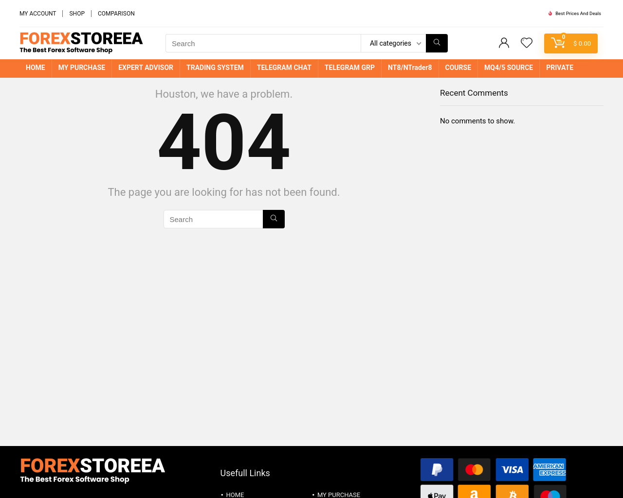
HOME (35, 67)
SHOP (77, 13)
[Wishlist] (526, 44)
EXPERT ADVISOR (145, 67)
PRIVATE (559, 67)
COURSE (458, 67)
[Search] (437, 43)
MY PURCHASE (82, 67)
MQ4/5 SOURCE (508, 67)
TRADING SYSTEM (215, 67)
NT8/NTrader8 (410, 67)
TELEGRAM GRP (350, 67)
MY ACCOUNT (37, 13)
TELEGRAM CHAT (284, 67)
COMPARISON (116, 13)
